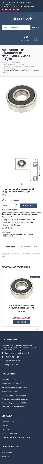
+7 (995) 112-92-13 (8, 2)
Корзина (5, 456)
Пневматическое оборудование (15, 399)
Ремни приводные (9, 391)
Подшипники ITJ (9, 380)
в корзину (19, 322)
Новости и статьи (9, 422)
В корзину (26, 206)
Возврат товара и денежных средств (17, 437)
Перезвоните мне (10, 9)
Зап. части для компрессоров (14, 395)
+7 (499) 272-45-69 (24, 2)
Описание (10, 246)
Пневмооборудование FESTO (14, 403)
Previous (37, 329)
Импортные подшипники (14, 64)
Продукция (15, 62)
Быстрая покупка (10, 210)
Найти (35, 27)
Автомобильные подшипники (14, 387)
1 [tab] (21, 184)
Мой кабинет (7, 452)
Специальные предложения (13, 407)
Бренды (5, 426)
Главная (5, 62)
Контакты (5, 430)
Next (40, 329)
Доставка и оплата (28, 246)
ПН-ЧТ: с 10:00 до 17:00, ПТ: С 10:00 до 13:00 (18, 7)
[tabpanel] (22, 164)
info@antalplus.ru (9, 4)
